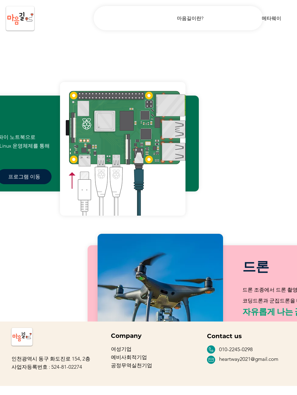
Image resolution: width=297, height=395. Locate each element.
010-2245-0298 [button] (236, 349)
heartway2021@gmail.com (248, 359)
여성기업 (121, 349)
